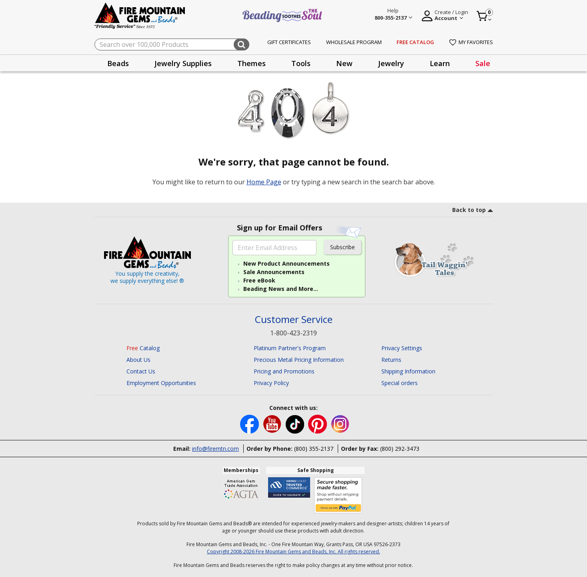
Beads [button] (118, 63)
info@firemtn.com (215, 448)
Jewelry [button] (391, 63)
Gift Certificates (289, 42)
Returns (391, 359)
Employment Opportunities (161, 383)
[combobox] (171, 44)
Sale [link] (482, 63)
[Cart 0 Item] (484, 16)
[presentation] (118, 63)
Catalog (143, 348)
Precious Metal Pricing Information (299, 359)
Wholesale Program (354, 42)
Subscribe (342, 247)
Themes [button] (251, 63)
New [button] (344, 63)
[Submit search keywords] (241, 44)
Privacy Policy (271, 383)
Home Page (263, 182)
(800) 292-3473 (399, 448)
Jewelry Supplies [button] (183, 63)
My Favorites (471, 42)
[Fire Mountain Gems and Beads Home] (140, 15)
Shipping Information (408, 371)
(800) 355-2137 (313, 448)
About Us (138, 359)
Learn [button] (440, 63)
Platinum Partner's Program (290, 348)
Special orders (399, 383)
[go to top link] (472, 211)
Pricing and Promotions (284, 371)
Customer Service (294, 319)
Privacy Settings (401, 348)
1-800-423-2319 (293, 333)
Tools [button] (301, 63)
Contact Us (140, 371)
